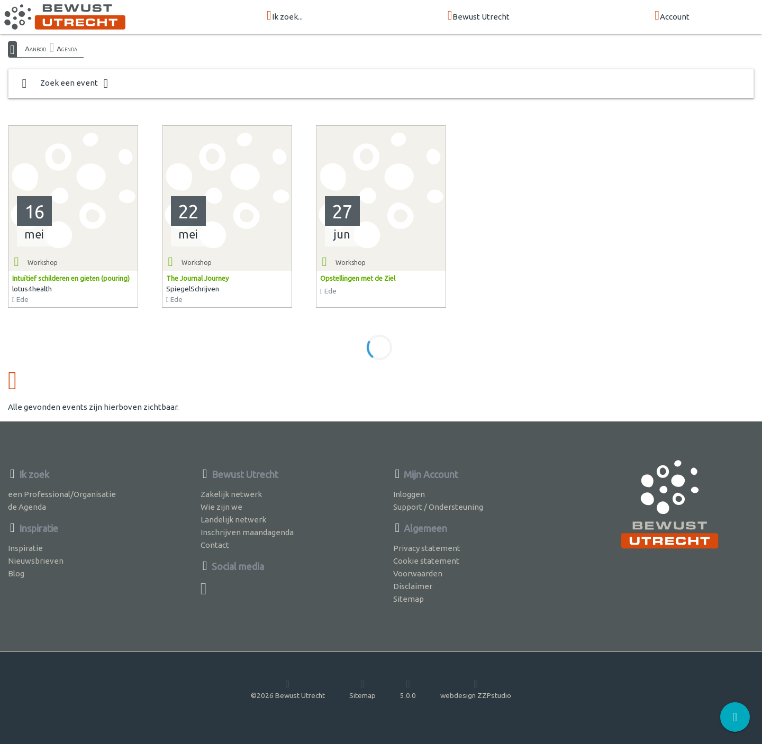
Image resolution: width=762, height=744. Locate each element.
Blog (16, 573)
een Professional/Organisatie (62, 494)
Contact (215, 544)
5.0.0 (408, 689)
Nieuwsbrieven (36, 560)
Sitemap (408, 598)
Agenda (67, 48)
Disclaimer (412, 586)
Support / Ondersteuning (438, 506)
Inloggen (409, 494)
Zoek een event (65, 83)
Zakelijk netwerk (231, 494)
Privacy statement (426, 548)
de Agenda (27, 506)
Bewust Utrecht (479, 16)
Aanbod (35, 48)
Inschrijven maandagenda (247, 532)
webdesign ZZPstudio (475, 689)
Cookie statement (426, 560)
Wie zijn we (221, 506)
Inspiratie (25, 548)
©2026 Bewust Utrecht (288, 689)
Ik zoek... (285, 16)
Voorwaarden (417, 573)
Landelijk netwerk (233, 519)
